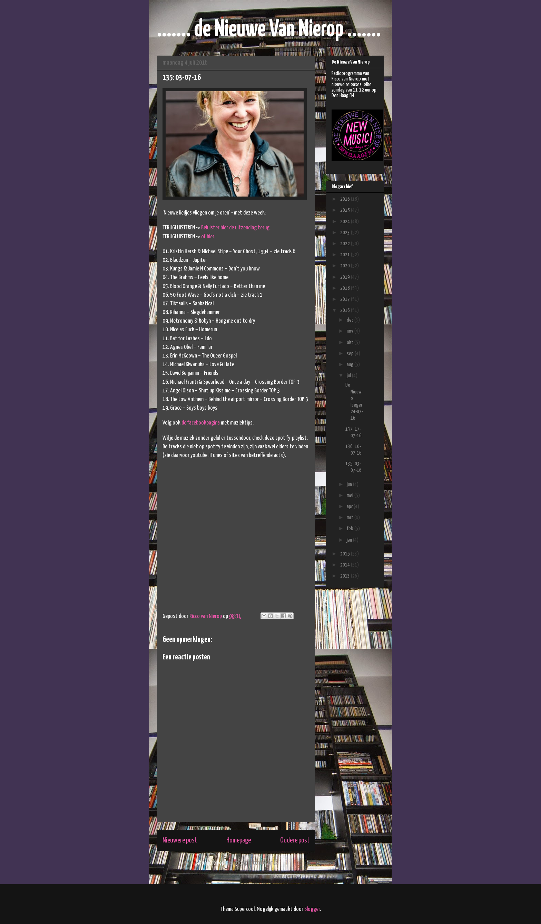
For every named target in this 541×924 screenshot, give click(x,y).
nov (350, 331)
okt (350, 342)
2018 (345, 288)
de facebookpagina (200, 423)
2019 (345, 277)
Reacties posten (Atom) (251, 863)
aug (350, 364)
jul (349, 375)
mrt (350, 517)
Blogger (312, 909)
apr (350, 506)
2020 (345, 265)
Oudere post (294, 840)
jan (350, 540)
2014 (345, 565)
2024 (345, 221)
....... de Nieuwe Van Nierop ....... (269, 30)
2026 (345, 199)
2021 (345, 254)
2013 (345, 576)
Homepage (238, 840)
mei (350, 495)
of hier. (208, 237)
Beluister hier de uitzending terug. (235, 228)
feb (350, 528)
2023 (345, 232)
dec (350, 320)
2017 (345, 299)
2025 (345, 210)
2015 (345, 553)
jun (350, 484)
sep (351, 353)
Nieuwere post (180, 840)
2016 (345, 310)
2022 (345, 243)
